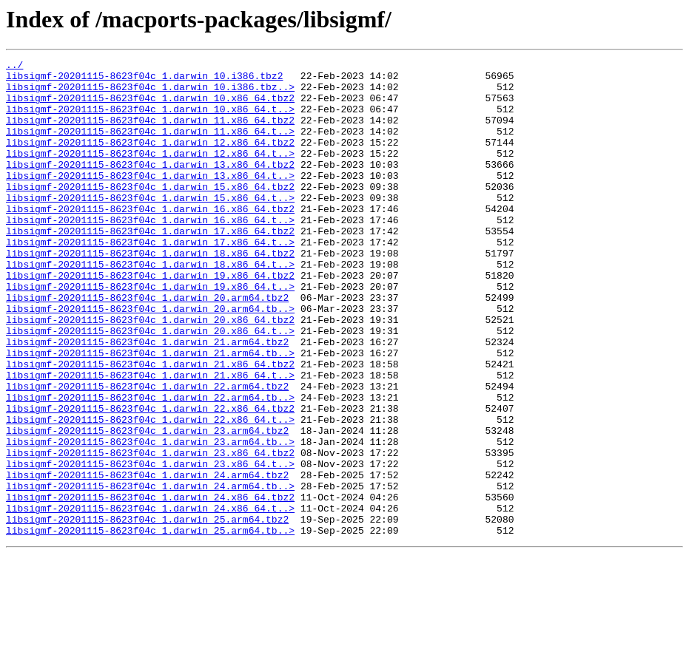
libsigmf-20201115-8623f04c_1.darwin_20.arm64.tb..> (150, 359)
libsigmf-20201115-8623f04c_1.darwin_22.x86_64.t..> (150, 492)
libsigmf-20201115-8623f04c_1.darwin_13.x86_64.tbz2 (150, 186)
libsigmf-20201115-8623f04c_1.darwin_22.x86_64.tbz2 (150, 479)
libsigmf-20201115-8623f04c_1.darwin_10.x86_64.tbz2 (150, 106)
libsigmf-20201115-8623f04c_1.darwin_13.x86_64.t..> (150, 199)
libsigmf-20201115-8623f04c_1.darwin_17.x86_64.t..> (150, 279)
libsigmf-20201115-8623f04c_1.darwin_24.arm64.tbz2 (147, 558)
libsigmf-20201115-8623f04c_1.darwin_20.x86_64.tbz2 (150, 372)
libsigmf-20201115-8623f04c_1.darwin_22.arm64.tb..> (150, 465)
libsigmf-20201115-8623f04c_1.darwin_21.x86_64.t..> (150, 439)
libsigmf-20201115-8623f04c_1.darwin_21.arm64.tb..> (150, 412)
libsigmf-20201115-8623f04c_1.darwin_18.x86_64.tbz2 (150, 292)
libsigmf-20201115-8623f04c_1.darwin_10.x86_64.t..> (150, 119)
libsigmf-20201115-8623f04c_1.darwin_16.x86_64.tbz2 (150, 239)
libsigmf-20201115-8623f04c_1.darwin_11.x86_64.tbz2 (150, 133)
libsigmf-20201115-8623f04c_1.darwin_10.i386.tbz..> (150, 93)
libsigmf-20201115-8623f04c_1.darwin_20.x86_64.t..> (150, 386)
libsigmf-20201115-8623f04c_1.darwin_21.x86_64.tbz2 (150, 425)
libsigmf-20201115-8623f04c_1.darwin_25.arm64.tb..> (150, 625)
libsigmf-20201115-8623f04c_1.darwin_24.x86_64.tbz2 (150, 585)
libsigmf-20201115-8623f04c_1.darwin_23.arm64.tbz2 (147, 505)
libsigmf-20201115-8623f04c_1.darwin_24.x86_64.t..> (150, 598)
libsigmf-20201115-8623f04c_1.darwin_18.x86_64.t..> (150, 306)
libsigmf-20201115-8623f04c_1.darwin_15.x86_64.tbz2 (150, 213)
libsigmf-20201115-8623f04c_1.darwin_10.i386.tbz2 (144, 79)
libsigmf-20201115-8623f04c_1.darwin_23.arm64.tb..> (150, 519)
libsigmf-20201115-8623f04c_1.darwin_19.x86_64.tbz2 (150, 319)
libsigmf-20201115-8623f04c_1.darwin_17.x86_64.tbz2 (150, 266)
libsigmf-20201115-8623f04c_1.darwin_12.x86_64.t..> (150, 173)
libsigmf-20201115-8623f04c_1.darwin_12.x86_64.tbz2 (150, 159)
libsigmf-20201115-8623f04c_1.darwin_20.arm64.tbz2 (147, 346)
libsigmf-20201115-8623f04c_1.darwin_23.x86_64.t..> (150, 545)
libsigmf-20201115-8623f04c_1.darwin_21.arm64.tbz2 (147, 399)
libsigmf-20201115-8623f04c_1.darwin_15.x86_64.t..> (150, 226)
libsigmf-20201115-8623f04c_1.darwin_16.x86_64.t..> (150, 252)
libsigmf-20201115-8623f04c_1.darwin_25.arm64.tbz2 (147, 612)
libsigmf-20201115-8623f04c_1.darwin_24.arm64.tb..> (150, 572)
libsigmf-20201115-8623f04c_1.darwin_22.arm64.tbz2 (147, 452)
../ (14, 66)
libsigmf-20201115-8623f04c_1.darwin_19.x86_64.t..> (150, 332)
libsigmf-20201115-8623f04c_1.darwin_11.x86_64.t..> (150, 146)
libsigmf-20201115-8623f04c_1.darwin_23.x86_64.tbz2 (150, 532)
